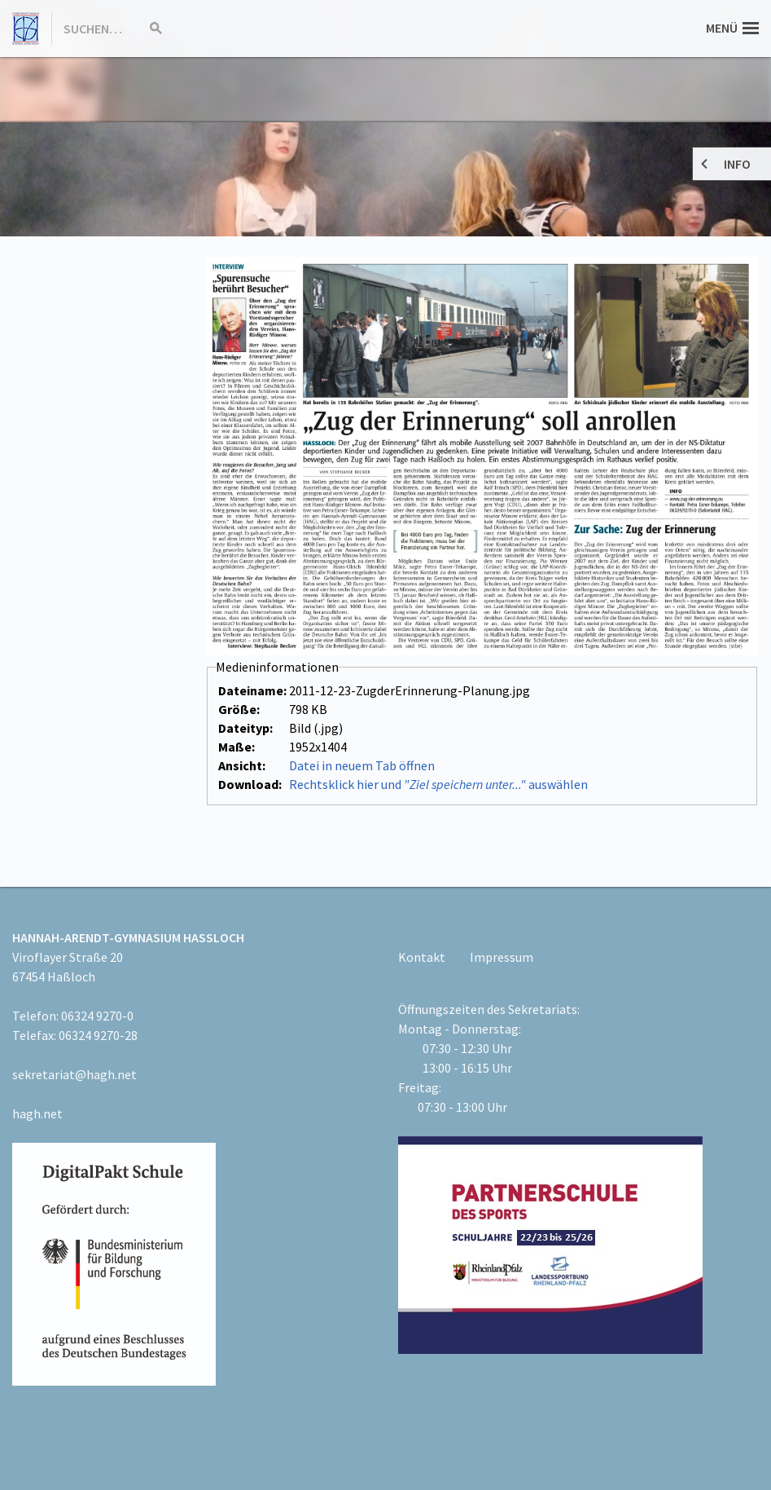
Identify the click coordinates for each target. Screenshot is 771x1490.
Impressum (501, 957)
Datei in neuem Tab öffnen (362, 765)
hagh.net (37, 1113)
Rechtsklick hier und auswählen (438, 784)
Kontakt (421, 957)
